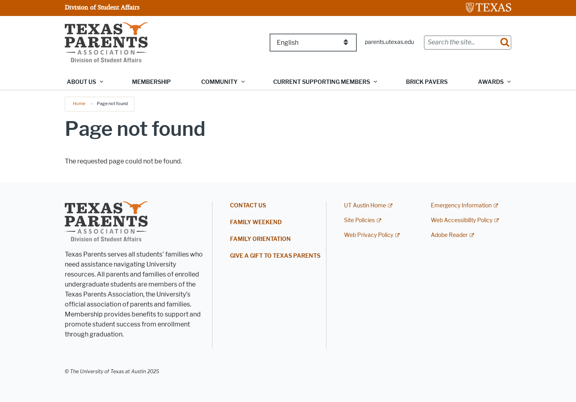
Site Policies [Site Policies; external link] (359, 220)
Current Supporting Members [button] (321, 82)
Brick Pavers (427, 82)
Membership (151, 82)
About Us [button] (81, 82)
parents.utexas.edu (389, 42)
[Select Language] (313, 43)
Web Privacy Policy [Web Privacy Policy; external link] (368, 235)
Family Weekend (256, 222)
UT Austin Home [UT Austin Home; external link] (365, 205)
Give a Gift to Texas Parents (275, 256)
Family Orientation (260, 239)
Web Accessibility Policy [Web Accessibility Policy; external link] (461, 220)
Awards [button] (491, 82)
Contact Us (248, 205)
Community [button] (219, 82)
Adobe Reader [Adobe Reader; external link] (449, 235)
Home (79, 103)
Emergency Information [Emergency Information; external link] (461, 205)
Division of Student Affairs (102, 7)
